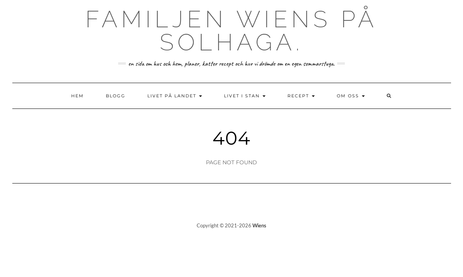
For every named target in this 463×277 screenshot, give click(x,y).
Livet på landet (174, 95)
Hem (77, 95)
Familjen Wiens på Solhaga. (231, 31)
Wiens (259, 225)
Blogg (115, 95)
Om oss (351, 95)
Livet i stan (245, 95)
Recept (301, 95)
